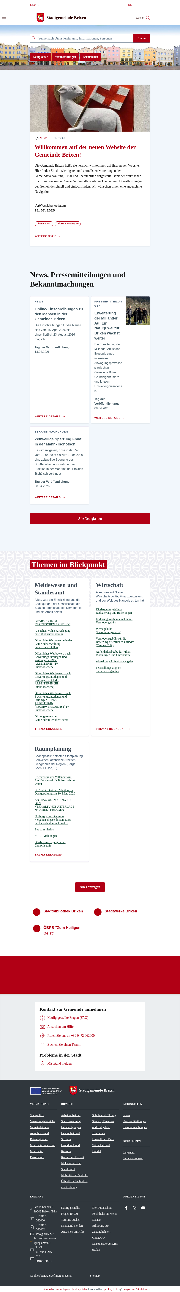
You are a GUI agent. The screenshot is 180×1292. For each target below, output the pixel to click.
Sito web (48, 1289)
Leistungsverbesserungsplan (105, 1246)
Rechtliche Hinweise (104, 1213)
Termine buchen (70, 1219)
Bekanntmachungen (135, 1127)
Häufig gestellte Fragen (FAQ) (70, 1210)
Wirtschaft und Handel (101, 1148)
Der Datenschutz (102, 1207)
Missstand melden (72, 1225)
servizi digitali (62, 1289)
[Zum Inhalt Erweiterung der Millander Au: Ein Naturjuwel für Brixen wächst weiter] (108, 416)
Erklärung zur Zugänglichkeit (101, 1228)
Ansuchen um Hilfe (72, 1231)
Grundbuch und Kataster (70, 1148)
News (41, 138)
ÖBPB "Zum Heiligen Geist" (61, 930)
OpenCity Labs (110, 1289)
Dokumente (37, 1157)
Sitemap (95, 1275)
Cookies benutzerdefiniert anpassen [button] (51, 1275)
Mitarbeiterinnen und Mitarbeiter (42, 1148)
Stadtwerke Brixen (121, 911)
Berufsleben (90, 56)
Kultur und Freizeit (72, 1157)
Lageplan (129, 1152)
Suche (142, 38)
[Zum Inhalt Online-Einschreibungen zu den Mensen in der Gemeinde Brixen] (51, 415)
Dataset (96, 1219)
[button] (35, 5)
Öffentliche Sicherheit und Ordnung (74, 1184)
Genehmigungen (71, 1127)
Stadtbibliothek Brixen (63, 911)
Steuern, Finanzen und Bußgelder (103, 1124)
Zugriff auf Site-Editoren (137, 1289)
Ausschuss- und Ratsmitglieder (39, 1136)
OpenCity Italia (79, 1289)
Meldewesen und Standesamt (71, 1166)
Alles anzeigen (90, 887)
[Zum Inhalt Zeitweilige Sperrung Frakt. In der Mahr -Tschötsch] (51, 496)
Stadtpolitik (37, 1115)
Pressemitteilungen (134, 1121)
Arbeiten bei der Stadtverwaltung (71, 1118)
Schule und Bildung (104, 1115)
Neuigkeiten (40, 56)
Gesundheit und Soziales (70, 1136)
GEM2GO (98, 1237)
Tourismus (98, 1133)
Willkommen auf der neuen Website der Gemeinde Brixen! (85, 151)
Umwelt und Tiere (103, 1139)
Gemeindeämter (39, 1127)
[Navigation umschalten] (4, 17)
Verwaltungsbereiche (42, 1121)
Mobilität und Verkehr (74, 1175)
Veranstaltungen (65, 56)
